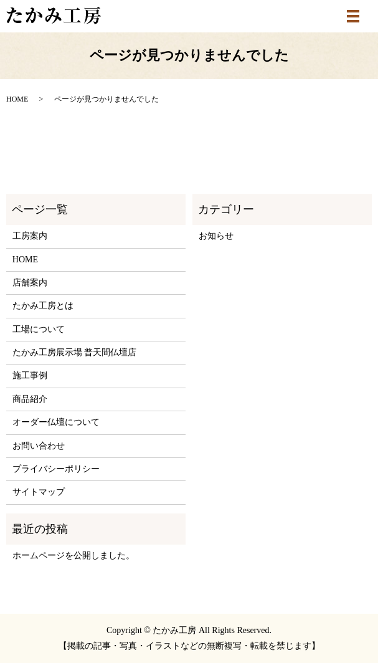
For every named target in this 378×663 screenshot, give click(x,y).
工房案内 (29, 236)
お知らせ (216, 236)
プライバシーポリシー (56, 469)
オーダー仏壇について (56, 422)
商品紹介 (29, 399)
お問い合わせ (38, 446)
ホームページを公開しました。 (73, 555)
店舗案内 (29, 282)
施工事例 (29, 375)
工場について (38, 329)
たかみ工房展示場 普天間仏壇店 (74, 352)
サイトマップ (38, 492)
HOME (17, 99)
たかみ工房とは (42, 305)
